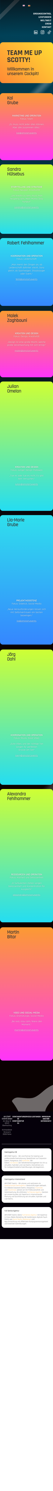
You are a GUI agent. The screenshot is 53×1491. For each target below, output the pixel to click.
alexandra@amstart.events (26, 1111)
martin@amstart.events (26, 1246)
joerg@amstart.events (26, 972)
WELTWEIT (45, 20)
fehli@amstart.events (26, 423)
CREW (48, 23)
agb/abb (46, 1335)
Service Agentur (36, 1409)
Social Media (17, 1436)
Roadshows (12, 1406)
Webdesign (27, 1436)
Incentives (26, 1377)
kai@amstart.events (26, 133)
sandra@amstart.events (26, 279)
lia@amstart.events (26, 837)
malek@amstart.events (26, 567)
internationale (10, 1402)
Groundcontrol (42, 13)
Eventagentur (21, 1402)
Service (15, 1379)
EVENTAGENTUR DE (18, 1334)
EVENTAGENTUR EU (18, 1339)
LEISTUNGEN (44, 17)
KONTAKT (46, 27)
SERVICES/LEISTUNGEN (32, 1333)
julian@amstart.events (26, 701)
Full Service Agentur (29, 1432)
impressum (46, 1333)
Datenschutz (46, 1338)
